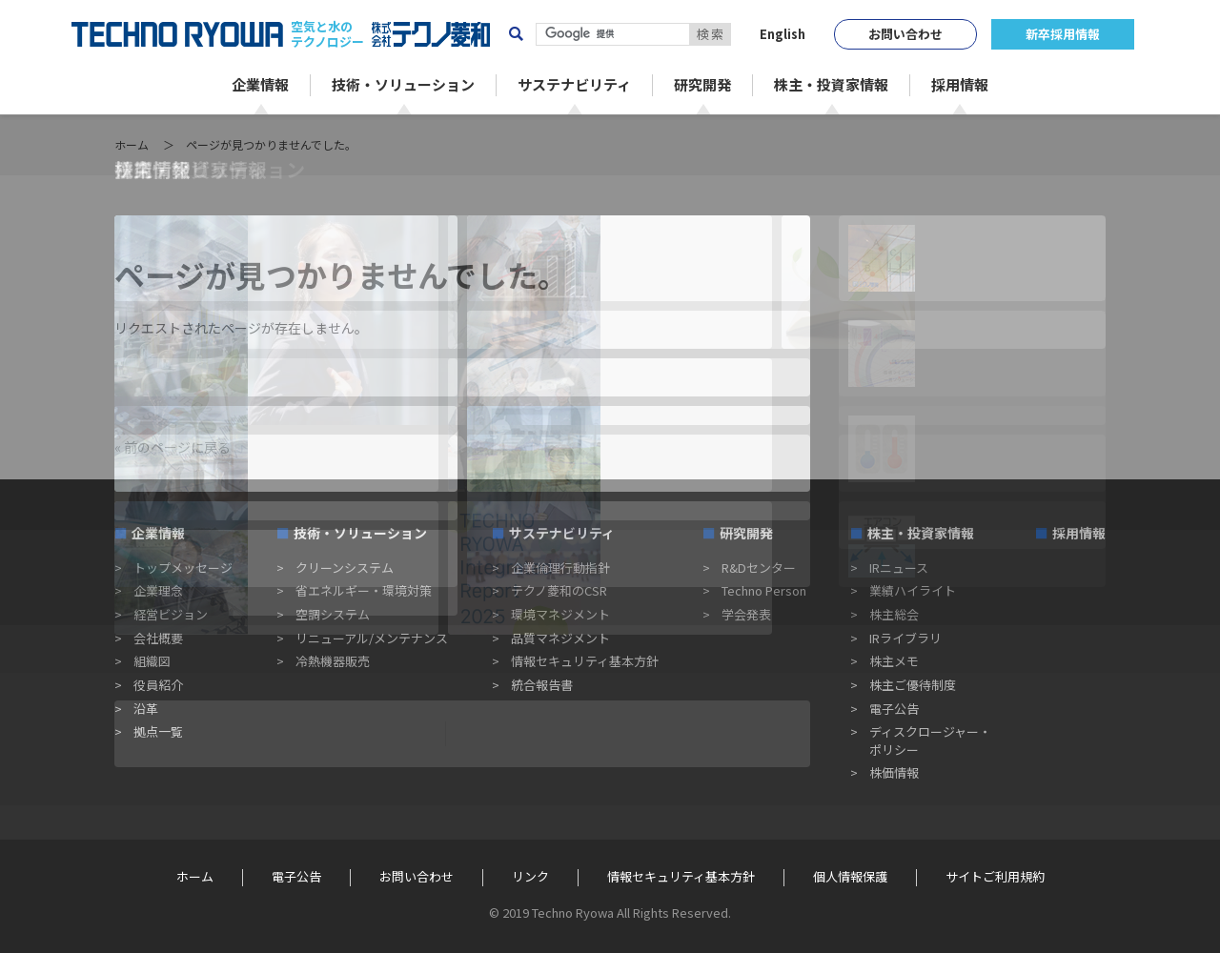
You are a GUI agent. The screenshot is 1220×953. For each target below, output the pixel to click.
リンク (530, 876)
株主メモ (894, 661)
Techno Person (764, 590)
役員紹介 (158, 685)
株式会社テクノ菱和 (431, 34)
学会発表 (746, 614)
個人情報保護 (850, 876)
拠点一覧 (158, 731)
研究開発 (746, 532)
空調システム (332, 614)
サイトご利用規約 (995, 876)
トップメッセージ (183, 567)
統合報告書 (542, 685)
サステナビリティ (562, 532)
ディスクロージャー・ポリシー (930, 740)
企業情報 (158, 532)
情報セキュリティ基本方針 (585, 661)
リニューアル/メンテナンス (371, 638)
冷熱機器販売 (332, 661)
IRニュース (898, 567)
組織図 (152, 661)
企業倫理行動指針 (560, 567)
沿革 (145, 709)
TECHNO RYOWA (177, 34)
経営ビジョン (170, 614)
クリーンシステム (344, 567)
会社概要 (158, 638)
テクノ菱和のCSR (559, 590)
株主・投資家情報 (920, 532)
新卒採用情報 (1063, 34)
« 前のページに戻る (172, 446)
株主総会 (894, 614)
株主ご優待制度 (912, 685)
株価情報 (894, 772)
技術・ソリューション (360, 532)
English (782, 34)
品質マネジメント (560, 638)
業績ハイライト (912, 590)
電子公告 (894, 709)
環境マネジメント (560, 614)
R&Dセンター (759, 567)
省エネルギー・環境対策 (363, 590)
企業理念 (158, 590)
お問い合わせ (905, 34)
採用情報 (1079, 532)
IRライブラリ (905, 638)
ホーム (131, 144)
